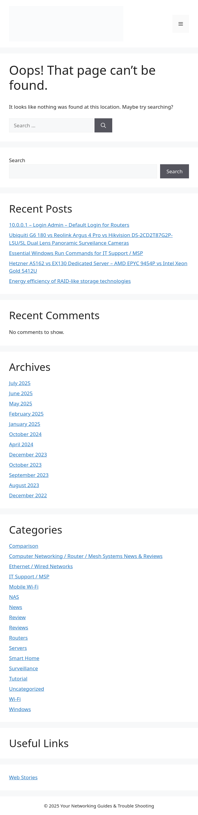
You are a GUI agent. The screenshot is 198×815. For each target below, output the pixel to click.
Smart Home (24, 658)
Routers (18, 637)
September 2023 (28, 474)
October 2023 (25, 464)
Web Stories (23, 777)
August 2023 (24, 485)
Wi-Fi (15, 698)
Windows (20, 709)
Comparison (23, 545)
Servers (18, 647)
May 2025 (20, 403)
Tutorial (18, 678)
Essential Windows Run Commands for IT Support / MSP (76, 253)
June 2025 (21, 393)
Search (17, 160)
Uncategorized (26, 688)
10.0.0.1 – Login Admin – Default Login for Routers (69, 224)
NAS (14, 596)
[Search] (103, 125)
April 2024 (21, 444)
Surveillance (23, 668)
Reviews (18, 627)
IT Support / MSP (29, 576)
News (15, 607)
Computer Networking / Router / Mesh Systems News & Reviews (85, 556)
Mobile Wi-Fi (24, 586)
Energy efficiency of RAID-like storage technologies (70, 280)
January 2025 (24, 423)
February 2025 (26, 413)
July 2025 (20, 383)
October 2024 (25, 434)
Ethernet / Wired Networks (41, 566)
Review (17, 617)
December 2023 (28, 454)
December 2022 (28, 495)
